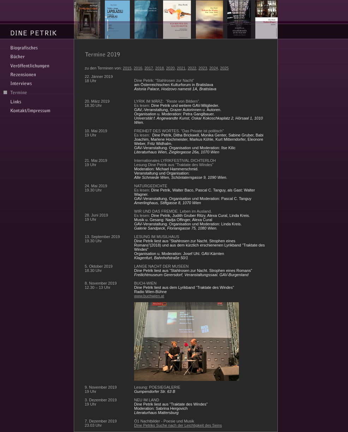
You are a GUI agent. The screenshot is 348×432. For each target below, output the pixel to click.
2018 (159, 68)
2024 (213, 68)
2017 (148, 68)
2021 (181, 68)
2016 (138, 68)
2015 (127, 68)
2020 (170, 68)
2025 (224, 68)
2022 (192, 68)
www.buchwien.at (149, 296)
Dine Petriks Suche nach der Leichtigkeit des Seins (178, 425)
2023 (202, 68)
